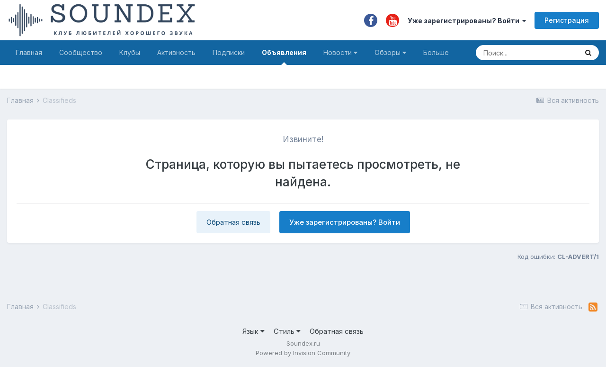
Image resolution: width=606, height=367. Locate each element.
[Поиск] (527, 52)
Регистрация (566, 20)
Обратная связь (233, 222)
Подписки (229, 52)
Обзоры (390, 52)
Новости (340, 52)
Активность (176, 52)
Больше (436, 52)
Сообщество (80, 52)
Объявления (284, 56)
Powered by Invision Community (303, 353)
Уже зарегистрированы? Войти (467, 21)
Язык (253, 331)
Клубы (129, 52)
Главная (29, 52)
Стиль (287, 331)
